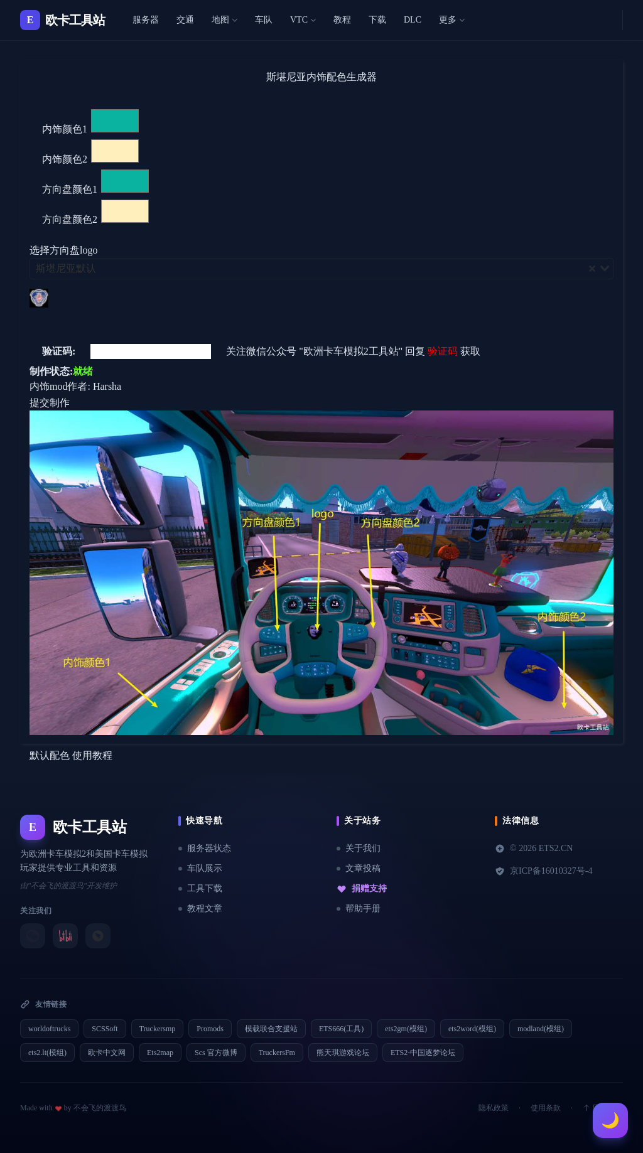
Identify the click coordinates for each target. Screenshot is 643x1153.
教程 (342, 19)
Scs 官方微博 (216, 1052)
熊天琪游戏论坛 (342, 1052)
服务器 (145, 19)
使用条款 (546, 1107)
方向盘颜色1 (69, 189)
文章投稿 (359, 868)
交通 (185, 19)
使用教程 (92, 755)
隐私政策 (493, 1107)
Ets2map (160, 1052)
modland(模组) (540, 1028)
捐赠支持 (362, 889)
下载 (377, 19)
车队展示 (200, 868)
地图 (224, 19)
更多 (452, 19)
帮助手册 (359, 908)
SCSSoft (104, 1028)
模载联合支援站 (271, 1028)
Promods (210, 1028)
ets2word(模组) (472, 1028)
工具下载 (200, 888)
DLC (412, 19)
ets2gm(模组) (406, 1028)
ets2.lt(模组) (47, 1052)
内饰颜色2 (64, 159)
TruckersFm (277, 1052)
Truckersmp (157, 1028)
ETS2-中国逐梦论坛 (423, 1052)
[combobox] (321, 268)
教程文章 (200, 908)
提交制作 (50, 402)
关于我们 (359, 848)
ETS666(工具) (341, 1028)
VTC (303, 19)
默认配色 (50, 755)
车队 (264, 19)
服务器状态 (204, 848)
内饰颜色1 (64, 129)
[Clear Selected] (592, 268)
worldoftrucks (49, 1028)
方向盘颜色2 (69, 219)
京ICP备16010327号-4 (543, 871)
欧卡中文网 (107, 1052)
